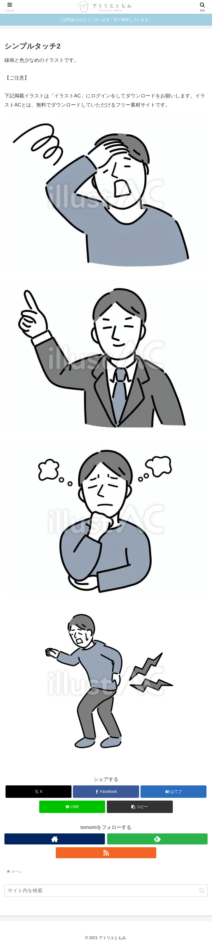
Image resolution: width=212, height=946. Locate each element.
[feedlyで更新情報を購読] (157, 838)
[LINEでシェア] (72, 807)
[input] (106, 890)
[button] (140, 807)
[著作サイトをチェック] (54, 838)
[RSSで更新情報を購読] (106, 852)
